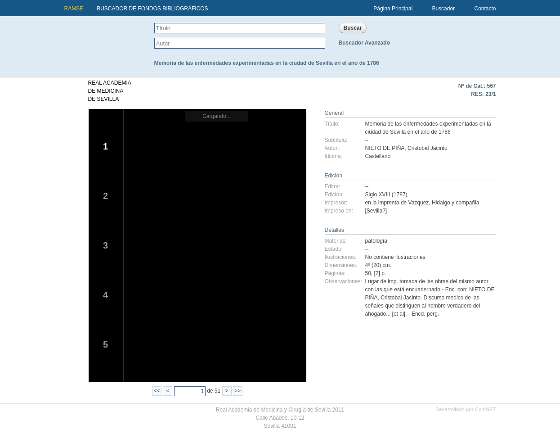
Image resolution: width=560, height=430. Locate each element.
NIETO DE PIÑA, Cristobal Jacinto (406, 148)
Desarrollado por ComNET (465, 409)
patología (376, 241)
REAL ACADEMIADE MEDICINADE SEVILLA (109, 91)
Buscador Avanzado (364, 43)
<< (157, 391)
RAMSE (74, 8)
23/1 (490, 94)
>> (237, 391)
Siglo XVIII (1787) (386, 194)
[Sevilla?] (376, 211)
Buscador (443, 8)
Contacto (485, 8)
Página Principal (392, 8)
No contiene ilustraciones (395, 257)
